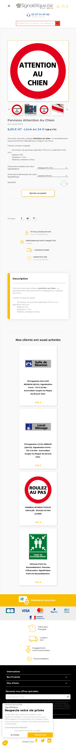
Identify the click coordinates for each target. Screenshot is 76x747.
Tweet (27, 218)
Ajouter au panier (38, 193)
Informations (13, 671)
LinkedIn (49, 741)
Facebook (36, 741)
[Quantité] (64, 183)
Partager (21, 218)
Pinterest (33, 218)
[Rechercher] (38, 23)
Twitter (43, 741)
